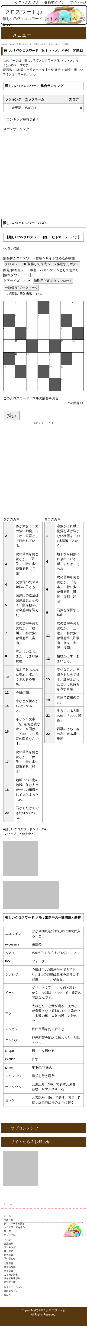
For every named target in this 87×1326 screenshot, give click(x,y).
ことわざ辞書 (11, 1274)
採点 (11, 415)
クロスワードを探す (14, 1223)
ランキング (10, 1247)
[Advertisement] (43, 175)
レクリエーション (13, 1287)
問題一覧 (8, 1220)
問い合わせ (10, 1258)
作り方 (7, 1231)
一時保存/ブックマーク (21, 288)
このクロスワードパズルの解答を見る (30, 398)
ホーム (7, 1216)
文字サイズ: (12, 281)
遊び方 (7, 1294)
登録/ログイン (54, 2)
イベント (8, 1240)
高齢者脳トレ (11, 1291)
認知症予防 (10, 1282)
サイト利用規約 (12, 1278)
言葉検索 (8, 1243)
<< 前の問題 (11, 248)
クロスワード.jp (23, 12)
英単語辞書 (10, 1267)
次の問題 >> (75, 403)
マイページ (78, 2)
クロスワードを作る (14, 1227)
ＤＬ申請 (8, 1251)
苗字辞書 (8, 1271)
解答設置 (8, 1254)
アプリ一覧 (10, 1234)
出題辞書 (8, 1263)
